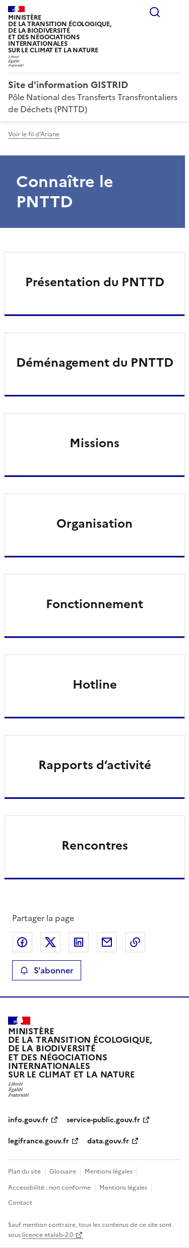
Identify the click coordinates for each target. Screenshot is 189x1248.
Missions (94, 443)
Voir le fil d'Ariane (33, 134)
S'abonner (46, 970)
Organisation (94, 524)
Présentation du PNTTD (94, 282)
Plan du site (24, 1171)
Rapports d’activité (94, 765)
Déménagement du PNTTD (94, 363)
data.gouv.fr (108, 1141)
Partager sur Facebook (22, 942)
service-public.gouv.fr (103, 1120)
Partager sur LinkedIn (79, 942)
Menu (175, 12)
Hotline (95, 685)
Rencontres (94, 846)
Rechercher (155, 12)
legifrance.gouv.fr (38, 1141)
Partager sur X (50, 942)
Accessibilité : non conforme (49, 1187)
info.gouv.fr (28, 1120)
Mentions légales (109, 1171)
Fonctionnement (94, 604)
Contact (20, 1202)
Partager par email (107, 942)
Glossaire (62, 1171)
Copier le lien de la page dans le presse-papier (135, 942)
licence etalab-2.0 (47, 1234)
